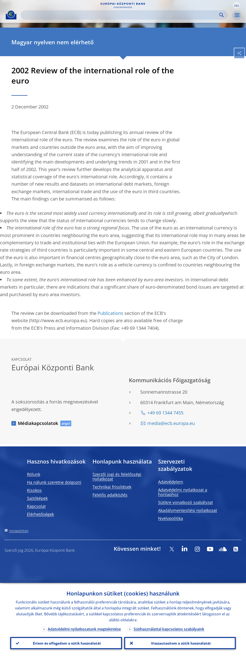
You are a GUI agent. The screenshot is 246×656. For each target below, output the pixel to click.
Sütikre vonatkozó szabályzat (185, 502)
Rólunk (33, 474)
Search (221, 15)
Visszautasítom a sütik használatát (180, 642)
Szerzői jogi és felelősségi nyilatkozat (117, 477)
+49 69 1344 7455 (165, 413)
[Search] (120, 15)
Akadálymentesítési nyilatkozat (187, 510)
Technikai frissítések (112, 487)
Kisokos (34, 490)
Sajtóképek (37, 498)
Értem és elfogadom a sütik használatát (66, 642)
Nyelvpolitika (170, 518)
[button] (236, 5)
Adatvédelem (170, 482)
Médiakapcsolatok (38, 423)
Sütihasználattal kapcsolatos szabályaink (169, 627)
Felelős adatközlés (110, 495)
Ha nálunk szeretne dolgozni (54, 482)
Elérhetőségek (40, 514)
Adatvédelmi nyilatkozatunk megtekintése (84, 627)
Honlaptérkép (18, 531)
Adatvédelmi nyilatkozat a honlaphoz (182, 492)
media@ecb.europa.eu (171, 423)
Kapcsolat (36, 506)
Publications (110, 313)
